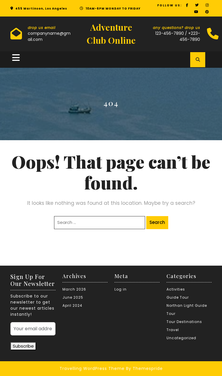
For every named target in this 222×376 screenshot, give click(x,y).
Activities (175, 289)
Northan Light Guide (186, 305)
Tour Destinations (184, 321)
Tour (170, 313)
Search (157, 222)
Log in (120, 289)
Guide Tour (177, 297)
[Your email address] (33, 328)
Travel (172, 329)
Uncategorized (181, 337)
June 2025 (72, 297)
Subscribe (23, 346)
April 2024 (72, 305)
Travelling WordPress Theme (92, 368)
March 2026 (74, 289)
